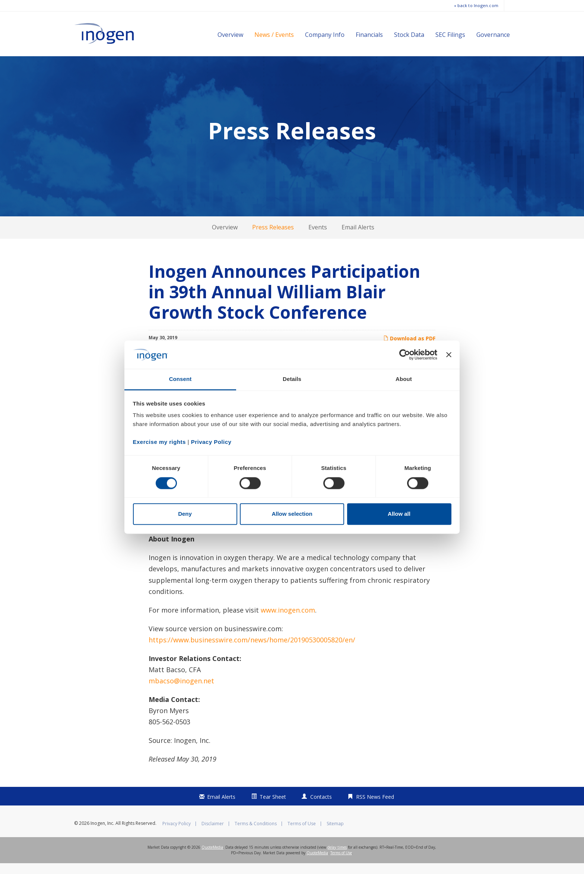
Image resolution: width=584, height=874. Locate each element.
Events (317, 238)
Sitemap (335, 834)
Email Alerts (358, 238)
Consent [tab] (180, 379)
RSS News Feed (375, 807)
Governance (493, 35)
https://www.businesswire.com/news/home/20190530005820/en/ (252, 650)
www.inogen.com (288, 620)
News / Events (274, 35)
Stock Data (409, 35)
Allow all (399, 514)
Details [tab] (292, 379)
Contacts (321, 807)
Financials (369, 35)
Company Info (325, 35)
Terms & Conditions (256, 834)
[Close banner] (448, 354)
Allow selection (292, 514)
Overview (230, 35)
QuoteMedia (212, 858)
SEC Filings (450, 35)
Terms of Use (302, 834)
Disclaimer (212, 834)
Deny (185, 514)
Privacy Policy (176, 834)
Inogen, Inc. (102, 834)
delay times (337, 858)
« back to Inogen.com (476, 5)
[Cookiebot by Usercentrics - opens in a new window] (404, 354)
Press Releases (273, 238)
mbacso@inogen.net (181, 691)
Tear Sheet (273, 807)
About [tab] (404, 379)
